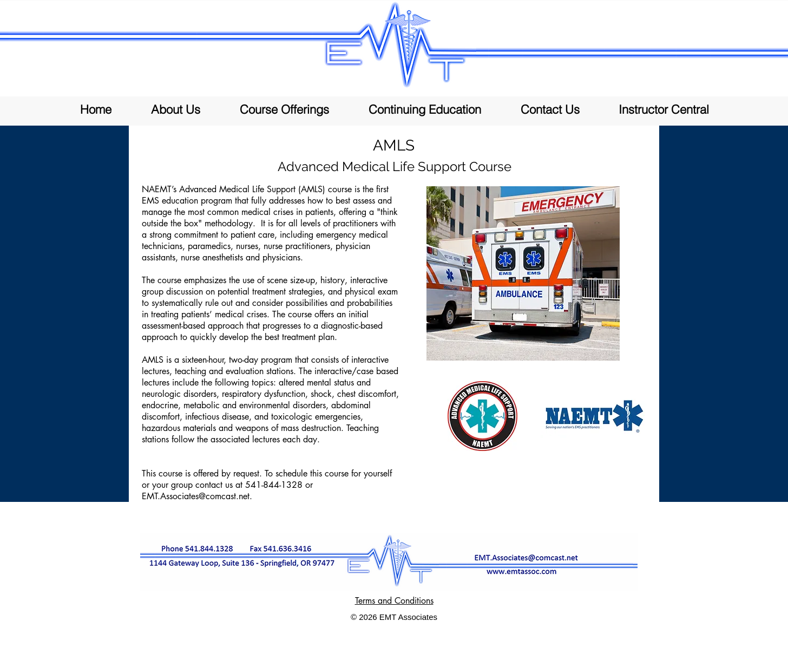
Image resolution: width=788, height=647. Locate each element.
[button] (284, 110)
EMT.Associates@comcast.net (195, 496)
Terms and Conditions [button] (394, 600)
